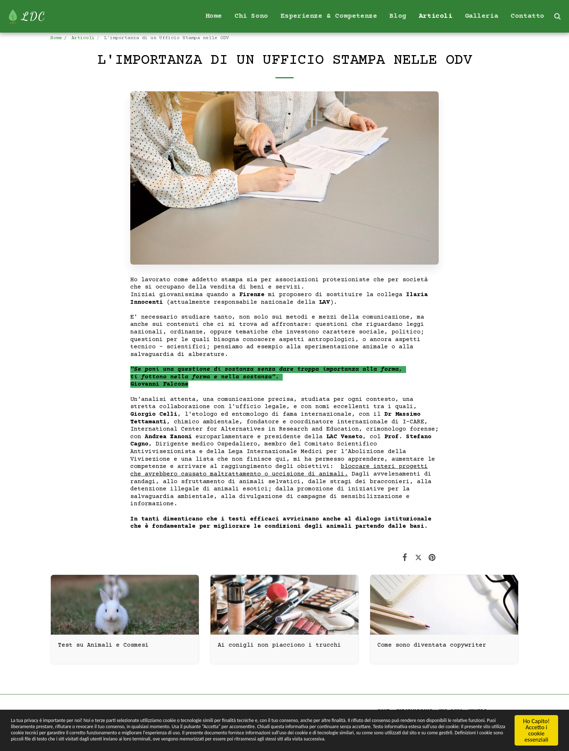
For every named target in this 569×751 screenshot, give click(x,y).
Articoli (83, 38)
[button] (557, 16)
